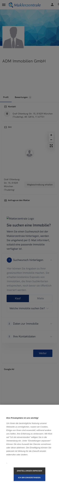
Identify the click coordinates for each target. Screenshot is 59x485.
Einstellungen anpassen (29, 471)
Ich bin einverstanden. (29, 478)
